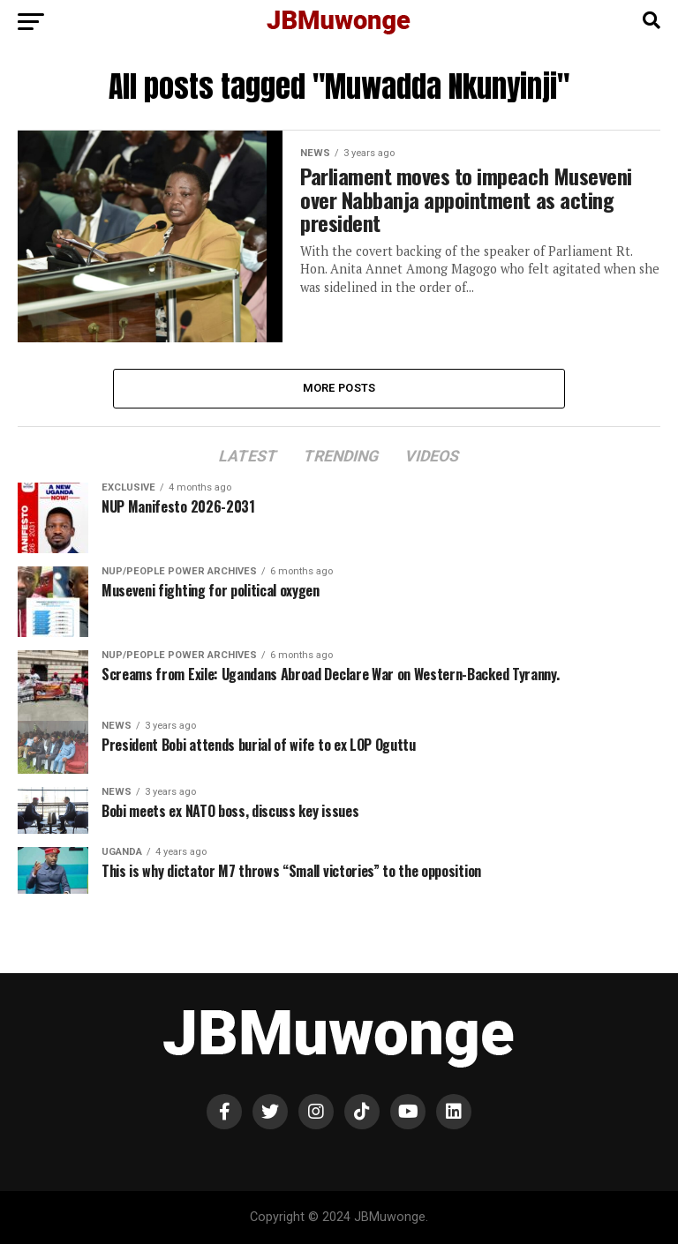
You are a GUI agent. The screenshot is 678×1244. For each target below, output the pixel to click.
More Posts (339, 387)
